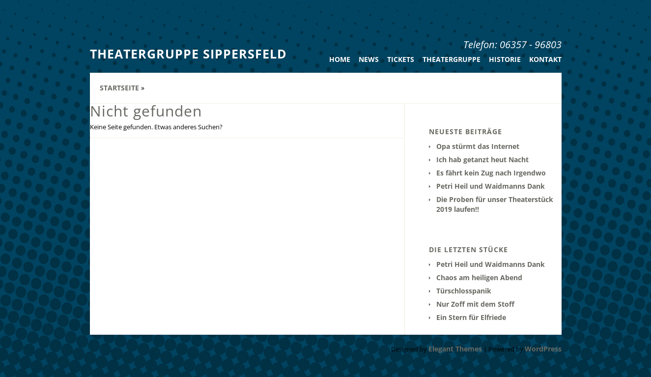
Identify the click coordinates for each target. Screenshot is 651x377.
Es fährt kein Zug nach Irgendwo (491, 172)
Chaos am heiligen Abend (479, 277)
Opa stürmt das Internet (477, 146)
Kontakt (545, 59)
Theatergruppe (452, 59)
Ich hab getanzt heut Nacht (482, 159)
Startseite (119, 87)
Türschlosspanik (463, 290)
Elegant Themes (455, 348)
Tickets (400, 59)
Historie (505, 59)
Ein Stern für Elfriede (471, 317)
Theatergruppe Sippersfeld (188, 53)
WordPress (543, 348)
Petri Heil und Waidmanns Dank (490, 186)
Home (339, 59)
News (369, 59)
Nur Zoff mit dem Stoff (475, 304)
